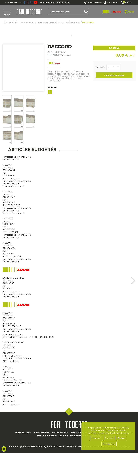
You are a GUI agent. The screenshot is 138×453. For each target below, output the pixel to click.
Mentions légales (41, 446)
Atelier (64, 435)
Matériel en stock (47, 435)
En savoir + (96, 438)
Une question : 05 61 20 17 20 (55, 3)
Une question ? (79, 435)
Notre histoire (23, 432)
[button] (111, 2)
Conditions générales (19, 446)
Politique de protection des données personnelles (79, 446)
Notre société (42, 432)
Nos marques (60, 432)
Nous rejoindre (93, 3)
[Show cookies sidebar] (4, 449)
